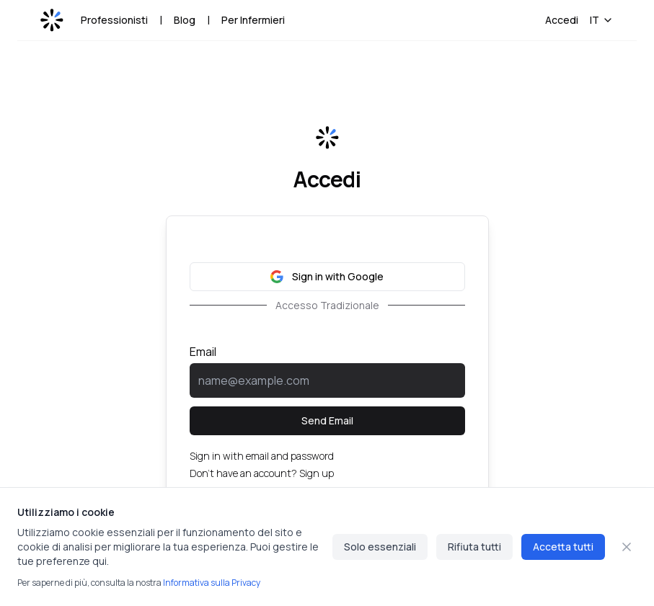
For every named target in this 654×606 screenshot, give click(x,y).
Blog (184, 20)
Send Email (327, 420)
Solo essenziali (380, 546)
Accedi (561, 20)
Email (203, 352)
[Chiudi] (627, 547)
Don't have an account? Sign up (262, 473)
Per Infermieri (253, 20)
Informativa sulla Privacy (211, 582)
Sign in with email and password (262, 456)
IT (602, 20)
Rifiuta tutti (474, 546)
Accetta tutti (563, 546)
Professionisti (114, 20)
